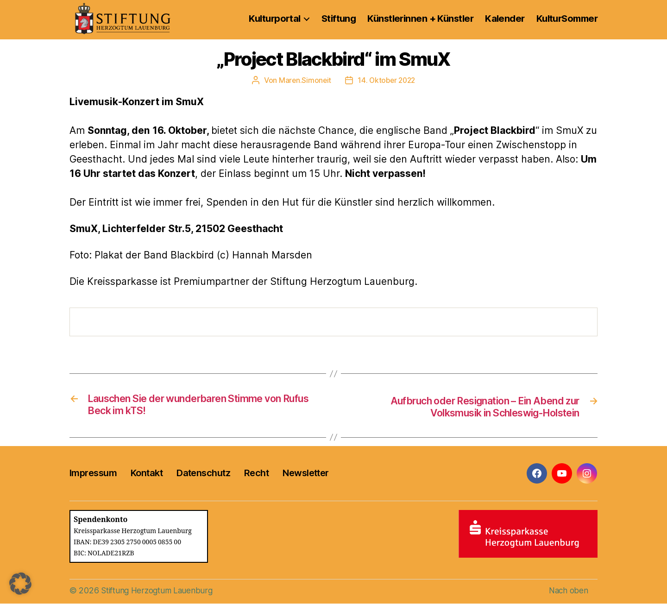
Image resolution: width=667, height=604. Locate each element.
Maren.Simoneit (303, 80)
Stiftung (338, 18)
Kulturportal (274, 18)
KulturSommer (567, 18)
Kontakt (147, 473)
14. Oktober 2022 (387, 80)
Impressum (93, 473)
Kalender (505, 18)
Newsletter (305, 473)
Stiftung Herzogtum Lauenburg (159, 591)
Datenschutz (203, 473)
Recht (256, 473)
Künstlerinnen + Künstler (420, 18)
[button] (20, 583)
